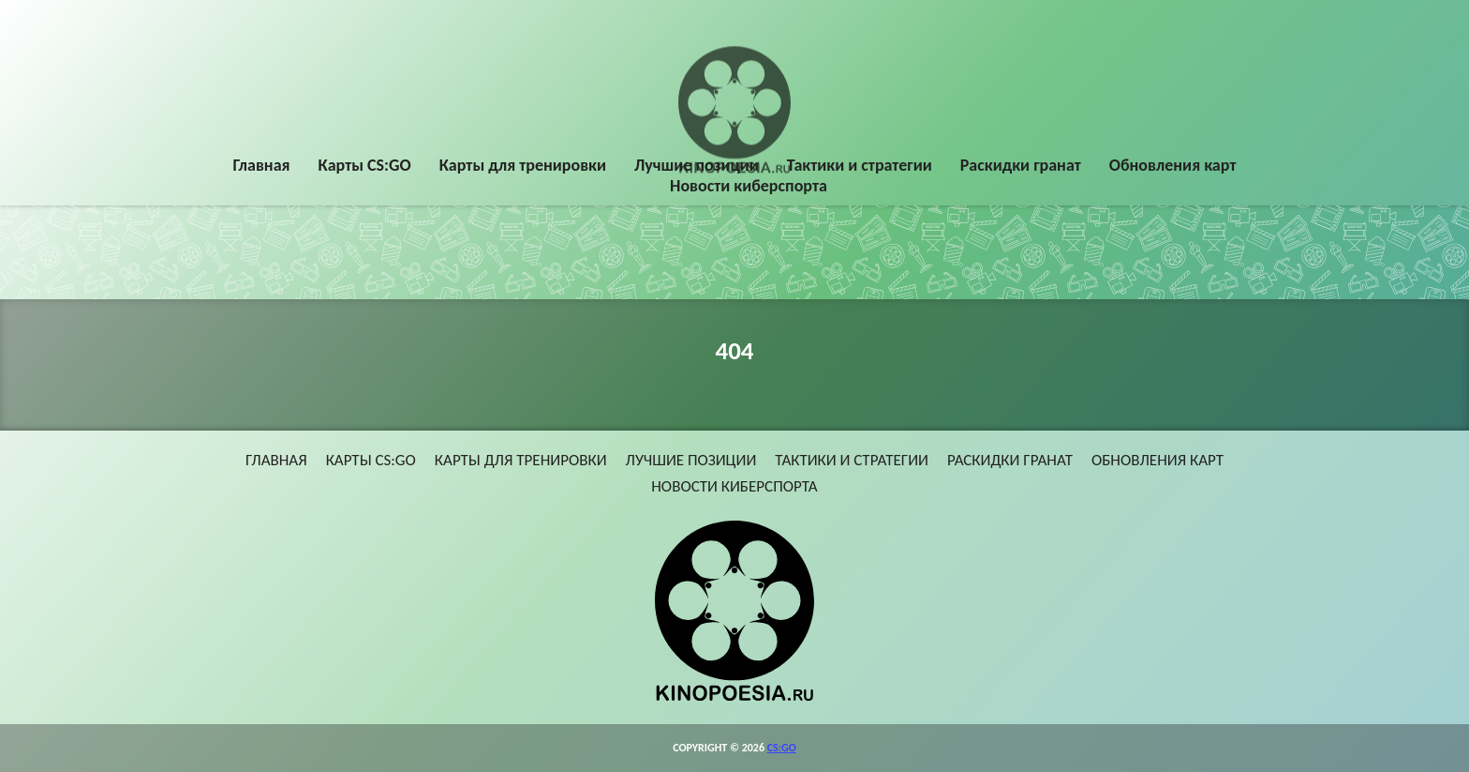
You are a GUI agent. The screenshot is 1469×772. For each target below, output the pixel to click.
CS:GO (781, 747)
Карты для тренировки (522, 166)
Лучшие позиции (696, 166)
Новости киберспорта (748, 186)
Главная (261, 166)
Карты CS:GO (365, 166)
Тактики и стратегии (859, 166)
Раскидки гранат (1020, 166)
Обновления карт (1173, 166)
